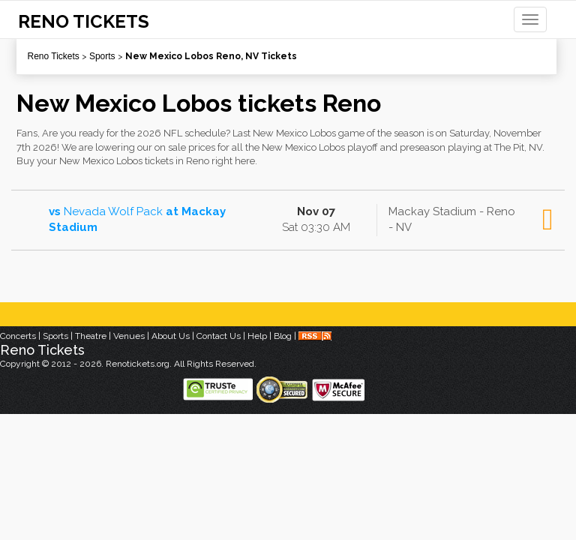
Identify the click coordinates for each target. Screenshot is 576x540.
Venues (129, 336)
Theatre (90, 336)
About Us (171, 336)
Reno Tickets (54, 56)
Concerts (18, 336)
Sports (102, 56)
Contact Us (218, 336)
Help (257, 336)
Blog (283, 336)
